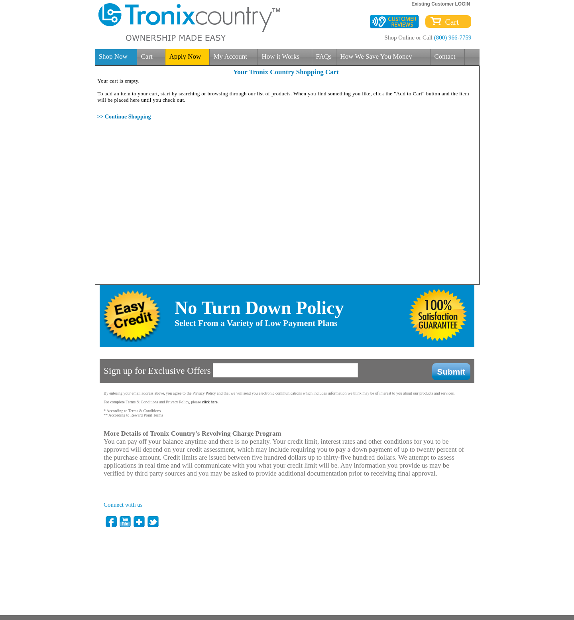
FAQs (324, 56)
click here (210, 402)
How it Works (281, 56)
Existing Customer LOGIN (440, 4)
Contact (445, 56)
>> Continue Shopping (124, 117)
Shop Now (113, 56)
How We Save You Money (376, 56)
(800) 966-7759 (453, 37)
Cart (450, 22)
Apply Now (185, 56)
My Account (231, 56)
